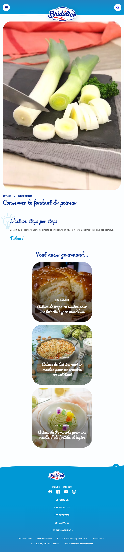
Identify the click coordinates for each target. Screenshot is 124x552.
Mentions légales (44, 538)
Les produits (62, 507)
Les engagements (62, 530)
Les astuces (62, 522)
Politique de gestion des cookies (45, 543)
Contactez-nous (25, 538)
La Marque (62, 500)
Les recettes (62, 515)
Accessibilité (97, 538)
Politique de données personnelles (72, 538)
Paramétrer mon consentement (78, 543)
